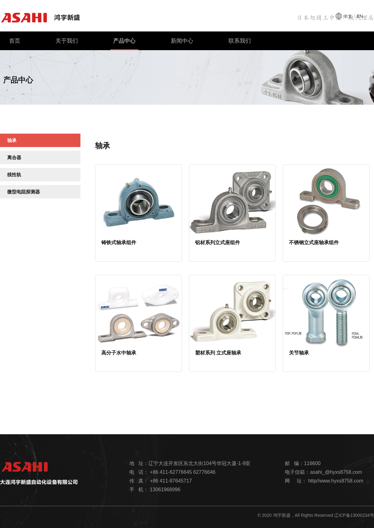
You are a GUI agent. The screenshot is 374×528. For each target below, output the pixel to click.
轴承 (12, 140)
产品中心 (124, 44)
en (360, 16)
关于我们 (66, 41)
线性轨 (14, 174)
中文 (347, 16)
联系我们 (239, 41)
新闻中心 (182, 41)
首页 (14, 41)
